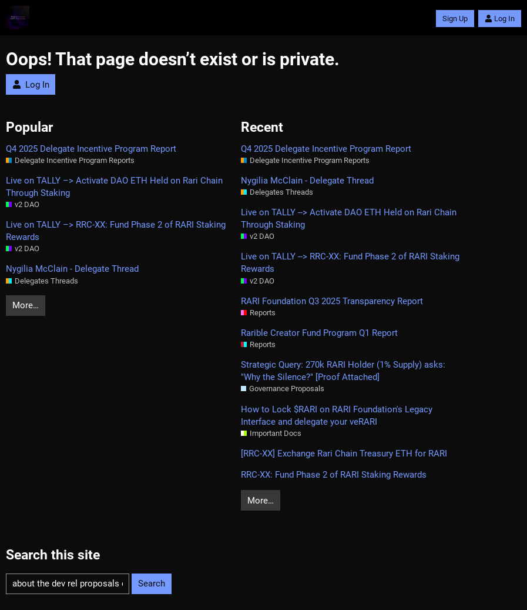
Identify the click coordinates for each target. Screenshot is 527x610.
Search (151, 583)
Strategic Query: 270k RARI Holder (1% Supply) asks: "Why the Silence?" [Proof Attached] (343, 370)
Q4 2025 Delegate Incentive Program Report (91, 149)
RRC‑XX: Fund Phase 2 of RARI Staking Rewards (334, 474)
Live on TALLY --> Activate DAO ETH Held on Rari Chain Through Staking (348, 218)
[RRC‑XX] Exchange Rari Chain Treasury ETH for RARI (344, 453)
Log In (500, 18)
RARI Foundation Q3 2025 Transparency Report (332, 301)
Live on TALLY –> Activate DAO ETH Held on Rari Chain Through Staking (114, 186)
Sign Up (455, 18)
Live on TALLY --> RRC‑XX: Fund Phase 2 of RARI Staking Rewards (350, 262)
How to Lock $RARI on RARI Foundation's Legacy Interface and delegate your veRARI (336, 415)
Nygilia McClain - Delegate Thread (72, 269)
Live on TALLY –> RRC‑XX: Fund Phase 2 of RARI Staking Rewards (116, 230)
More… (25, 305)
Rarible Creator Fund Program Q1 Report (319, 333)
